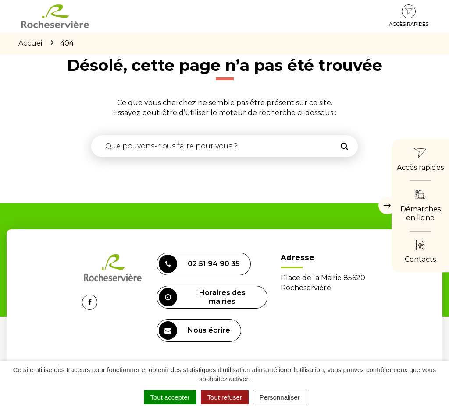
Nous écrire (194, 330)
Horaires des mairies (202, 297)
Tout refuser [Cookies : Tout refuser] (224, 397)
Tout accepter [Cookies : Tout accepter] (170, 397)
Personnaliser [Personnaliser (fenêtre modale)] (280, 397)
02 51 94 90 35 (199, 264)
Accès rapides (408, 15)
